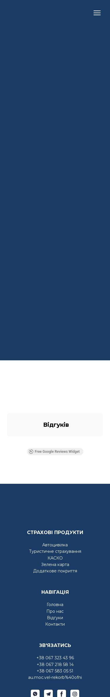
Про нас (55, 611)
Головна (55, 604)
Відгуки (55, 617)
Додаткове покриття (55, 571)
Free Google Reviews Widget (53, 451)
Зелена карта (55, 564)
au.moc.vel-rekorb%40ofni (55, 677)
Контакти (55, 624)
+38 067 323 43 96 (55, 657)
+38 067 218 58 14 (55, 664)
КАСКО (55, 558)
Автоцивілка (55, 545)
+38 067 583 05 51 (55, 671)
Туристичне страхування (55, 551)
